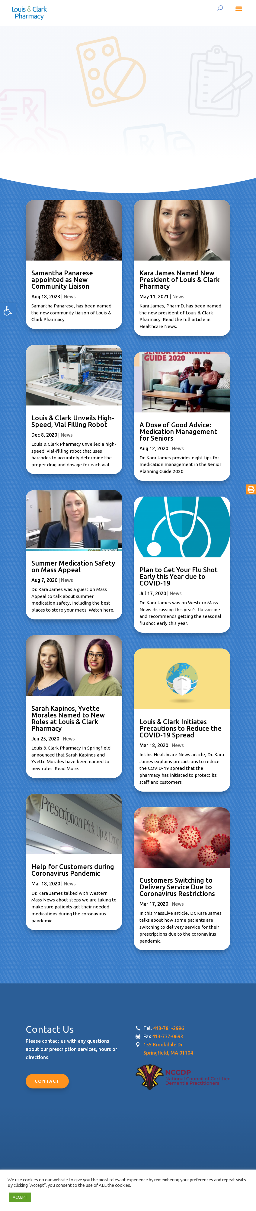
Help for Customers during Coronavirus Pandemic (72, 870)
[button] (8, 311)
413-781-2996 (168, 1028)
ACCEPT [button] (20, 1197)
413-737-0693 (167, 1036)
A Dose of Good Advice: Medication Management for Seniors (178, 431)
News (70, 296)
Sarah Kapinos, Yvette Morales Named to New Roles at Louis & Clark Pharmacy (68, 718)
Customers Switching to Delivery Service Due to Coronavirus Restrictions (177, 886)
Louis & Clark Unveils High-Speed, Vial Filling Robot (72, 421)
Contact (47, 1081)
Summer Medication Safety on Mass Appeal (73, 566)
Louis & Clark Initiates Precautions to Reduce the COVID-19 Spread (180, 728)
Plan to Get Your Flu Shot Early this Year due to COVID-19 (178, 576)
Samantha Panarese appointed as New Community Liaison (62, 279)
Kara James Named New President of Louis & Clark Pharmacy (179, 279)
